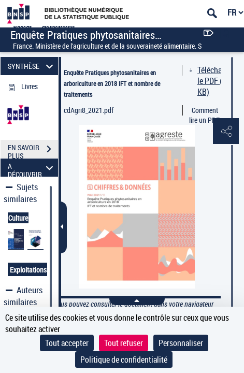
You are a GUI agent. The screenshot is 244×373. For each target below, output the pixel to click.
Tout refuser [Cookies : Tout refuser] (123, 343)
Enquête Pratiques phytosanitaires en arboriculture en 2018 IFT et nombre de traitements (112, 83)
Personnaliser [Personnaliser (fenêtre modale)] (181, 343)
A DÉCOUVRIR (32, 168)
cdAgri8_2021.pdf (88, 110)
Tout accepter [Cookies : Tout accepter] (67, 343)
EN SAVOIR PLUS (33, 150)
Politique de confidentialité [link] (123, 359)
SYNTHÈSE (32, 66)
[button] (226, 131)
